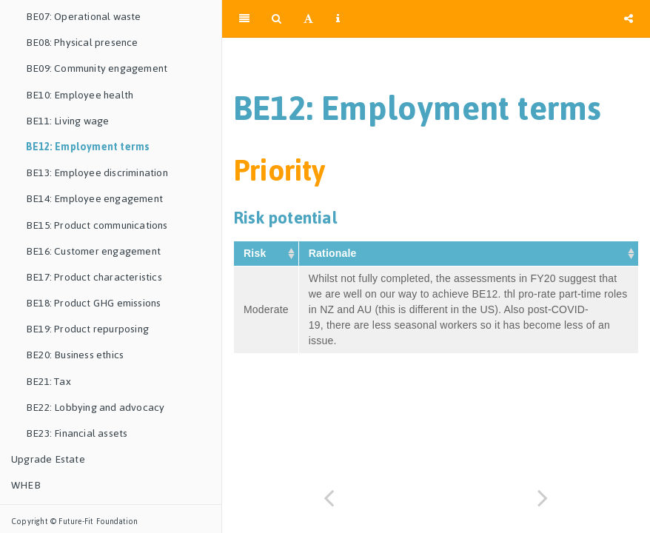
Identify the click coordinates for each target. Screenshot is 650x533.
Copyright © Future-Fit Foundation (74, 521)
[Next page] (543, 497)
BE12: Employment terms (88, 147)
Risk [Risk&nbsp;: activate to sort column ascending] (256, 253)
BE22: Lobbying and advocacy (95, 408)
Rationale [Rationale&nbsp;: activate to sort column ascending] (334, 253)
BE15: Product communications (97, 225)
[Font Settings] (308, 18)
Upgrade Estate (48, 459)
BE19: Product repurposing (87, 329)
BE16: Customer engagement (93, 251)
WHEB (26, 485)
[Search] (276, 18)
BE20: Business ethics (75, 355)
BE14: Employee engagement (94, 199)
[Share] (628, 18)
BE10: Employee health (79, 95)
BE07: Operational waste (83, 17)
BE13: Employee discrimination (97, 173)
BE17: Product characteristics (94, 277)
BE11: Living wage (67, 121)
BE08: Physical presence (82, 43)
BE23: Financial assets (76, 433)
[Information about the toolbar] (338, 18)
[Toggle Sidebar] (244, 18)
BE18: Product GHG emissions (93, 303)
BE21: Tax (48, 382)
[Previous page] (329, 497)
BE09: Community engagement (96, 68)
